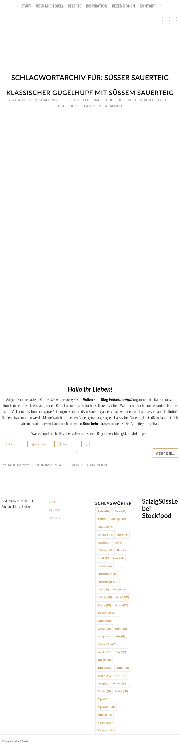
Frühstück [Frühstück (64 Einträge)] (105, 597)
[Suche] (159, 6)
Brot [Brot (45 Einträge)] (102, 519)
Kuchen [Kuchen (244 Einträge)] (104, 628)
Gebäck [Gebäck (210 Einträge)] (122, 597)
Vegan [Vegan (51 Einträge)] (103, 699)
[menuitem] (26, 6)
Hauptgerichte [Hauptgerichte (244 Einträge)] (107, 613)
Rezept (150, 100)
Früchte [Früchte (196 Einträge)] (119, 589)
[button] (15, 444)
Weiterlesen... (165, 453)
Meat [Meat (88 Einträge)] (120, 636)
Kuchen (135, 100)
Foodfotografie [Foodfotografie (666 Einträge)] (107, 581)
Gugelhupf (116, 100)
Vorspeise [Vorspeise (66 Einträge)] (105, 714)
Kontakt (52, 501)
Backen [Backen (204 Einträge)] (104, 511)
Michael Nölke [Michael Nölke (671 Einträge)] (107, 644)
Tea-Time (90, 106)
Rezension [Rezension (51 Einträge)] (105, 667)
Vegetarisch (110, 106)
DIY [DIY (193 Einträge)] (119, 542)
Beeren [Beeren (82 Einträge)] (120, 511)
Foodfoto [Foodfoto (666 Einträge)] (105, 566)
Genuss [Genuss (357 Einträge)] (121, 605)
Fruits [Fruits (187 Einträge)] (103, 589)
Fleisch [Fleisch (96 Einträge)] (103, 558)
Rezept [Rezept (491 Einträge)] (122, 667)
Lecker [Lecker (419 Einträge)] (121, 628)
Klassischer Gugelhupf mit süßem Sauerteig (90, 92)
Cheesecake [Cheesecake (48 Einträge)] (105, 527)
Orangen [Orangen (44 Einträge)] (104, 659)
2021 (12, 100)
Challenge (49, 100)
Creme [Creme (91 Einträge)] (122, 534)
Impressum (54, 510)
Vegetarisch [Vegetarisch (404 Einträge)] (106, 707)
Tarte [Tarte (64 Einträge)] (102, 683)
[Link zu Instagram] (169, 19)
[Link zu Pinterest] (176, 19)
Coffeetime (71, 100)
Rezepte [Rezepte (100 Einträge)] (104, 675)
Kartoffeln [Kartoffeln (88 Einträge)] (105, 620)
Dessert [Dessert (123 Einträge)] (104, 542)
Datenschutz (55, 518)
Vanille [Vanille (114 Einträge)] (121, 691)
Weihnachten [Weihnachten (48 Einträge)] (106, 722)
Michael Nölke (94, 465)
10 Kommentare (51, 465)
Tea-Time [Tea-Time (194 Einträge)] (118, 683)
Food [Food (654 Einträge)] (118, 558)
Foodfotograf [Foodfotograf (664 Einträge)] (107, 573)
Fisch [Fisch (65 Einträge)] (121, 550)
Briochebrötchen (96, 423)
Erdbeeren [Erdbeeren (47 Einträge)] (105, 550)
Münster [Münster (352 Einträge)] (104, 652)
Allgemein (27, 100)
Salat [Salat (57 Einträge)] (119, 675)
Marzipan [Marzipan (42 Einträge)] (104, 636)
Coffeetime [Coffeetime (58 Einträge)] (105, 534)
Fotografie (93, 100)
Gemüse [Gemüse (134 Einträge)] (104, 605)
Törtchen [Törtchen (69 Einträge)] (104, 691)
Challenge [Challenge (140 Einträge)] (118, 519)
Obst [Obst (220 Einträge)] (121, 652)
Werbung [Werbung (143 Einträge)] (105, 730)
